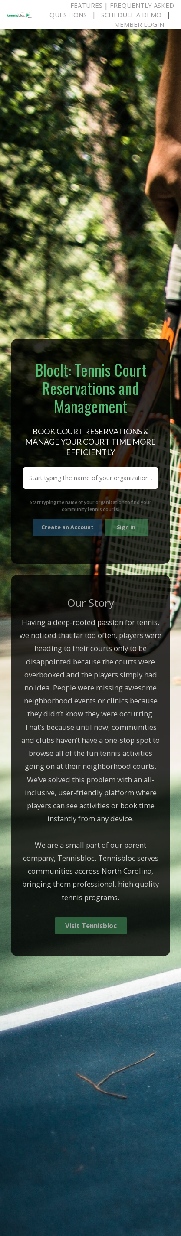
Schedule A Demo (131, 14)
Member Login (139, 24)
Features (86, 5)
